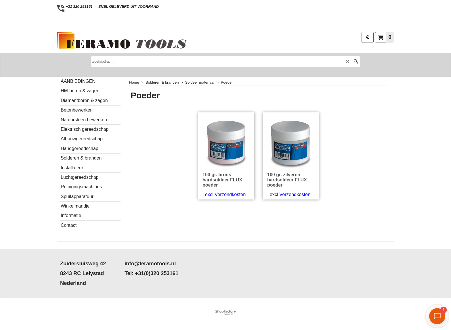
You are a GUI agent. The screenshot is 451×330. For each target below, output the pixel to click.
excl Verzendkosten (225, 218)
